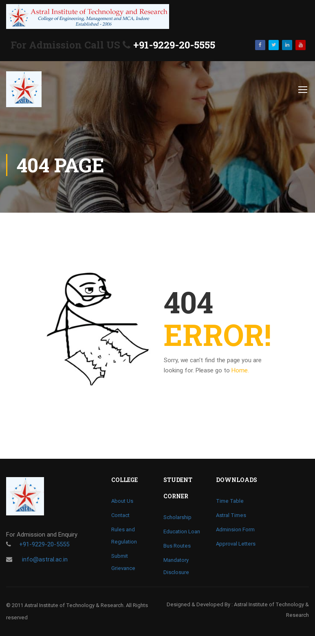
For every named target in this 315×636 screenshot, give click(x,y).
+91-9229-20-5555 (174, 44)
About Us (122, 501)
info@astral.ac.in (44, 559)
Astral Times (231, 515)
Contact (120, 515)
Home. (240, 370)
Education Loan (181, 531)
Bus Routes (177, 546)
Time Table (230, 501)
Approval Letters (236, 544)
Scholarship (177, 517)
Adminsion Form (235, 529)
